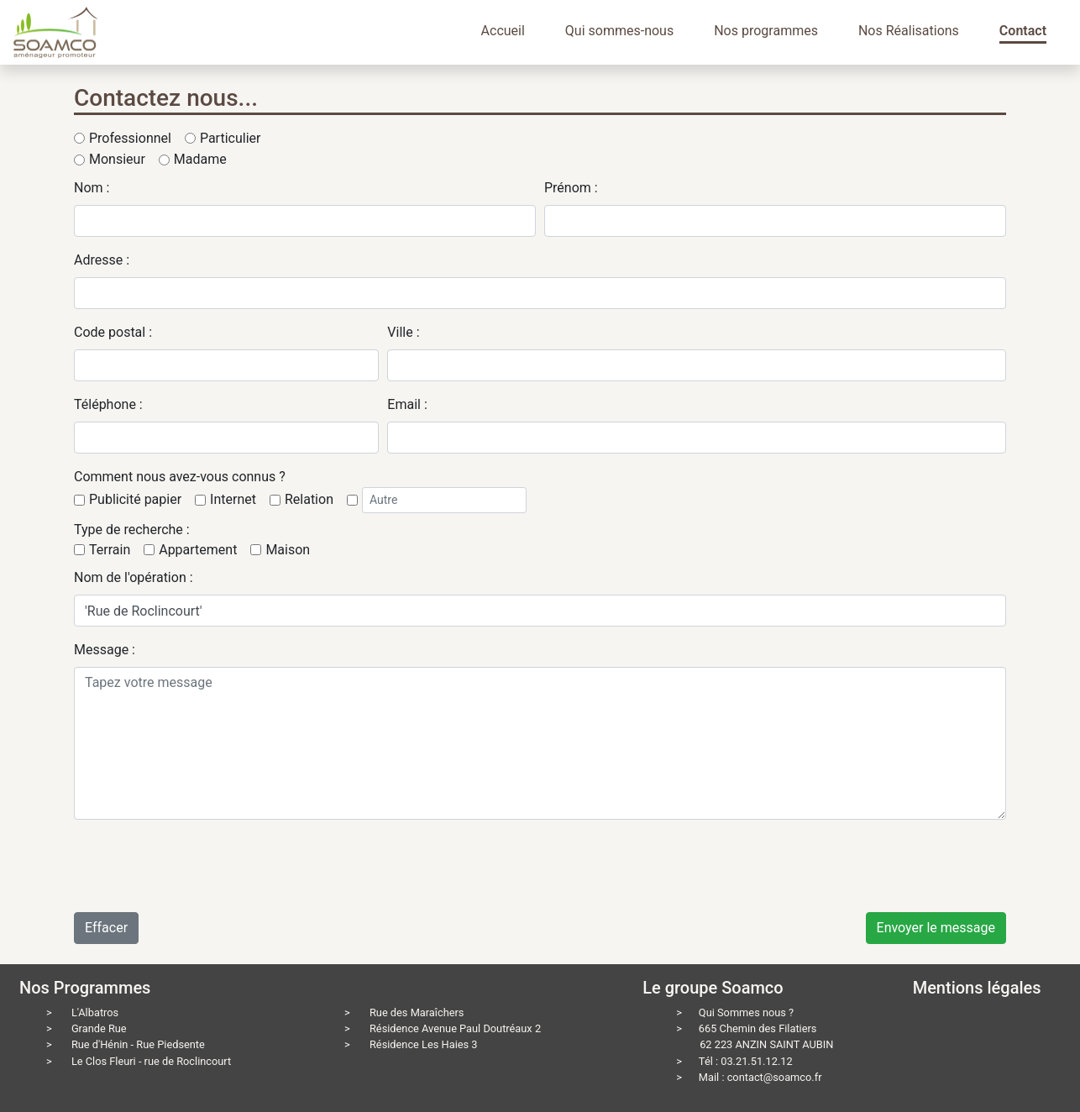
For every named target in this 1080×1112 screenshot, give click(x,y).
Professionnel (130, 138)
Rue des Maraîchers (417, 1012)
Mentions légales (977, 988)
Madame (200, 159)
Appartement (198, 550)
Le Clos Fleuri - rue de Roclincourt (151, 1061)
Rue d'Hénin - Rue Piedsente (138, 1044)
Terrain (109, 550)
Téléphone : (108, 404)
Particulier (230, 138)
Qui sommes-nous (619, 31)
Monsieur (117, 159)
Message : (104, 650)
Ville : (403, 332)
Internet (233, 499)
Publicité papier (135, 499)
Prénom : (571, 188)
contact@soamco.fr (774, 1077)
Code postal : (113, 332)
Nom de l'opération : (133, 577)
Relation (309, 499)
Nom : (91, 188)
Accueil (503, 31)
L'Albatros (94, 1012)
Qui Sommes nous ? (746, 1012)
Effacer (106, 928)
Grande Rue (99, 1028)
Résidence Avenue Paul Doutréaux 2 (455, 1028)
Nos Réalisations (908, 31)
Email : (407, 404)
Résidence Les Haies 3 (424, 1044)
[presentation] (201, 866)
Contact (1022, 31)
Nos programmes (766, 31)
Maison (287, 550)
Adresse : (101, 260)
